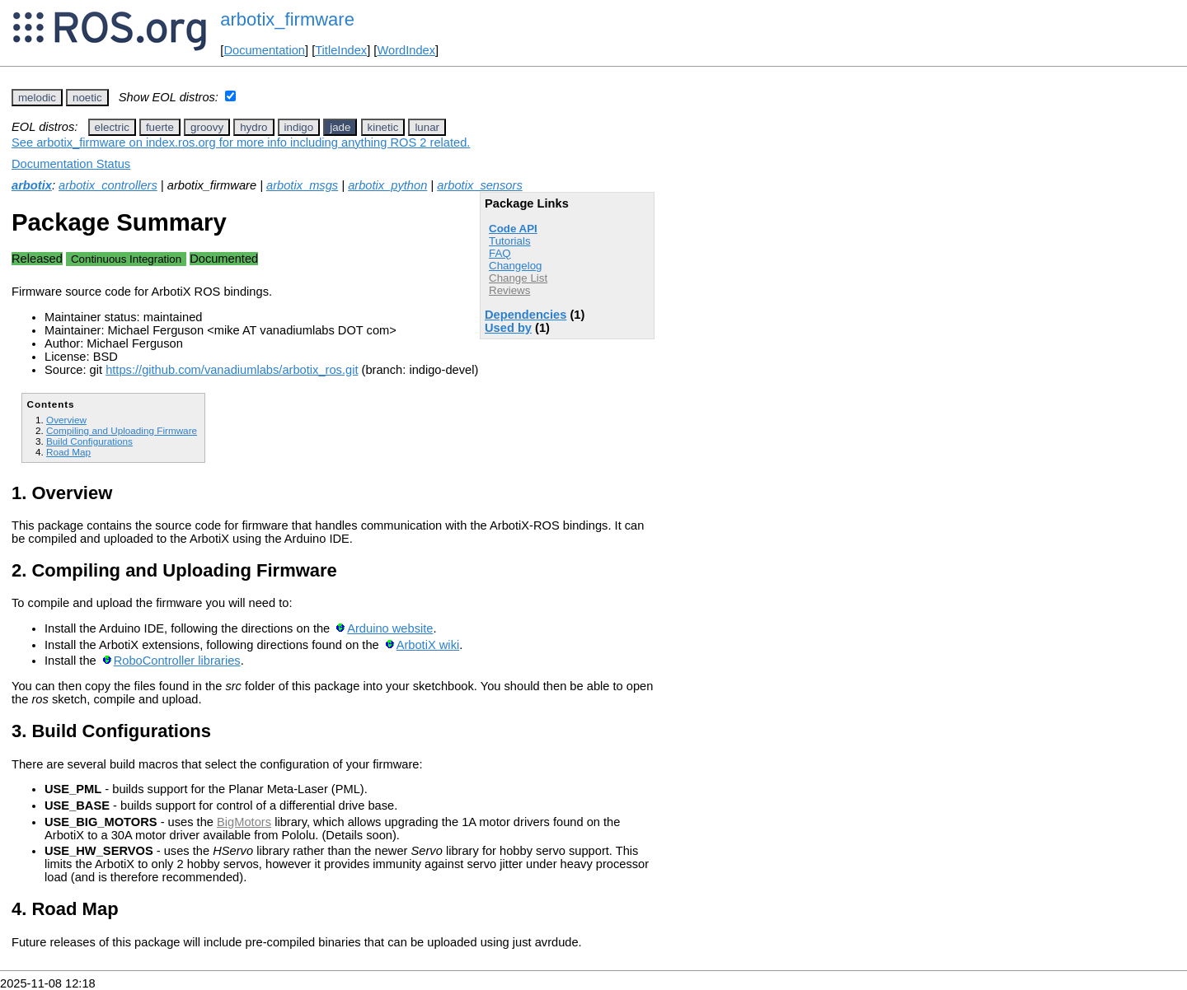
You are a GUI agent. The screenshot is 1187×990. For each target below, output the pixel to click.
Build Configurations (89, 441)
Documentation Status (71, 163)
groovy (206, 127)
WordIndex (406, 50)
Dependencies (525, 314)
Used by (508, 327)
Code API (513, 228)
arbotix (32, 185)
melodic (37, 97)
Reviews (509, 290)
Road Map (68, 451)
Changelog (515, 265)
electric (112, 127)
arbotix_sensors (479, 185)
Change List (518, 278)
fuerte (160, 127)
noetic (87, 97)
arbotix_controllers (108, 185)
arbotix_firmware (287, 19)
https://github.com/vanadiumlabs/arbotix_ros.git (232, 369)
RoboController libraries (177, 660)
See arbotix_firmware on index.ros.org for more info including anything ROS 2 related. (241, 142)
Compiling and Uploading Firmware (121, 430)
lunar (427, 127)
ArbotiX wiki (428, 644)
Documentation (264, 50)
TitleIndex (341, 50)
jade (340, 127)
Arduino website (390, 628)
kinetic (383, 127)
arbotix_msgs (302, 185)
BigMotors (244, 822)
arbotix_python (387, 185)
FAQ (500, 253)
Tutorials (510, 241)
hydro (253, 127)
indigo (299, 127)
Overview (66, 419)
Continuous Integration (126, 259)
